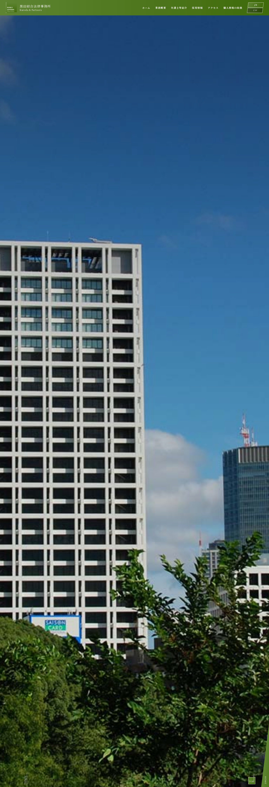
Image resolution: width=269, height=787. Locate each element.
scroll (25, 119)
